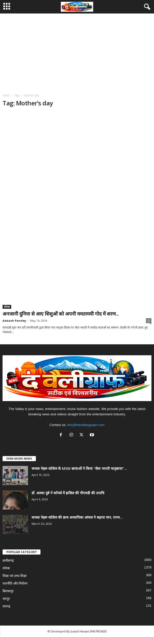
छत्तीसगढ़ (8, 560)
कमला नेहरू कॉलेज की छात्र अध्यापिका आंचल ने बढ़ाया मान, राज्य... (77, 517)
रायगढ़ (6, 606)
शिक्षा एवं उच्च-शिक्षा (14, 576)
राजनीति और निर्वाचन (15, 583)
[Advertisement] (77, 51)
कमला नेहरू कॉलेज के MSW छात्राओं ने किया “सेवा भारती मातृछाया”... (79, 468)
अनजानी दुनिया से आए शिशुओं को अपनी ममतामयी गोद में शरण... (61, 313)
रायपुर (6, 599)
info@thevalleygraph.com (86, 425)
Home (6, 95)
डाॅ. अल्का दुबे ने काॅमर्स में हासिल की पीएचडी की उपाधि (68, 492)
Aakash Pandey (14, 320)
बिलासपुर (8, 591)
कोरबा (7, 306)
